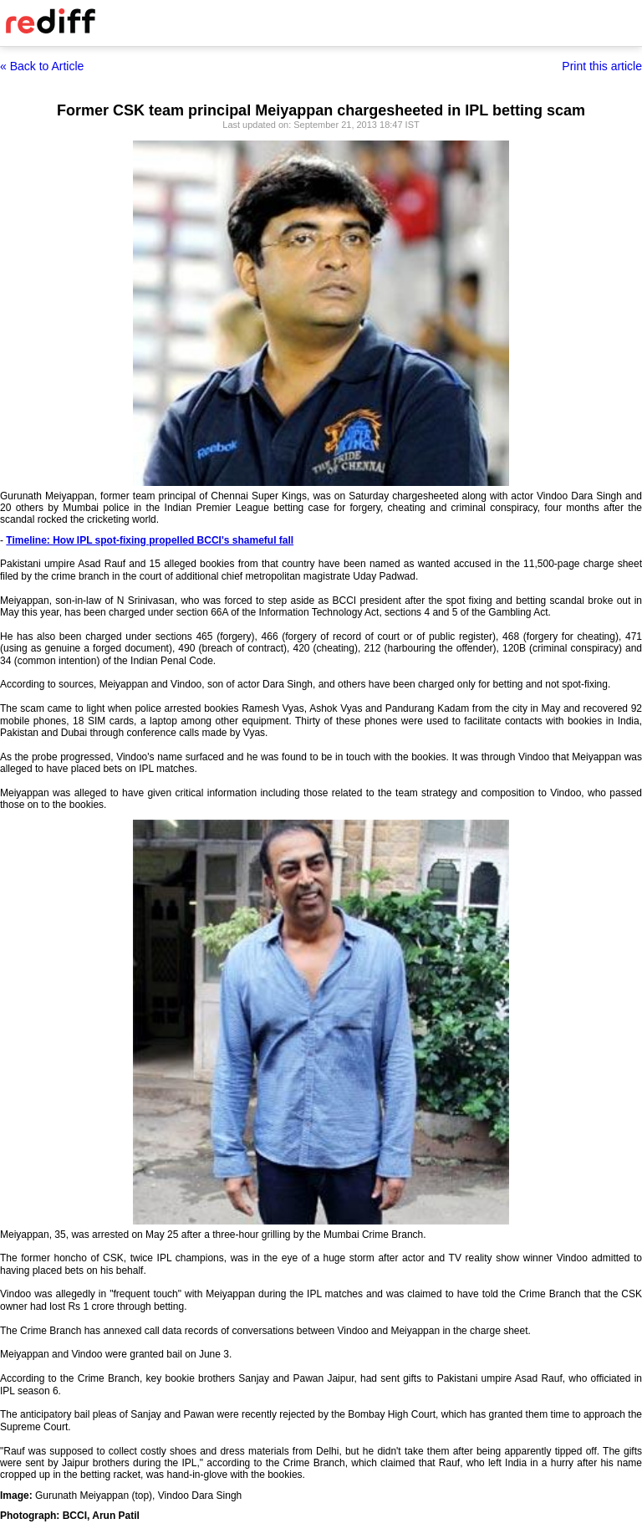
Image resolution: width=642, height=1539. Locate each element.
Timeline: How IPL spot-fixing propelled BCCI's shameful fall (149, 540)
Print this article (602, 66)
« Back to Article (42, 66)
